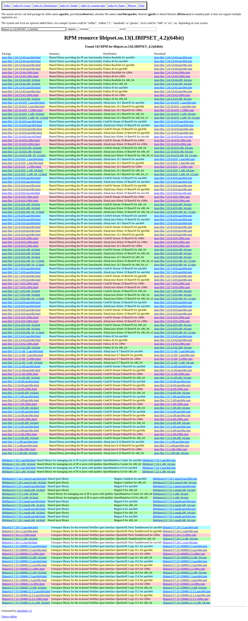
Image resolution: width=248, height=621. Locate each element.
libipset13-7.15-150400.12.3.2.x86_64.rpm (186, 602)
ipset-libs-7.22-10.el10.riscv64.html (21, 136)
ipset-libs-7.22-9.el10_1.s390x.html (21, 166)
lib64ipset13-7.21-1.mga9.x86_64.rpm (174, 490)
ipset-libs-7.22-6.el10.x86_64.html (21, 325)
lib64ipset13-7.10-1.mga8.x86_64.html (23, 520)
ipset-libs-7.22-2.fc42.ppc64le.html (21, 340)
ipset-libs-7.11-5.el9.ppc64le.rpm (172, 430)
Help (142, 5)
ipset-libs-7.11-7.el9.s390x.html (19, 404)
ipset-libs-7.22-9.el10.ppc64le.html (21, 185)
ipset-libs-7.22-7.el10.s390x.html (20, 283)
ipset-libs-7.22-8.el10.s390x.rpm (172, 238)
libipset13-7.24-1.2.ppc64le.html (20, 531)
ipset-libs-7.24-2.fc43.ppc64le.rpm (173, 91)
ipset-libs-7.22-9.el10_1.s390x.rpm (173, 166)
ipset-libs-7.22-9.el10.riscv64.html (21, 193)
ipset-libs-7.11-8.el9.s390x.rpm (171, 389)
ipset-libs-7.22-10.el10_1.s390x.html (22, 110)
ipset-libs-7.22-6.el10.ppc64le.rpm (173, 309)
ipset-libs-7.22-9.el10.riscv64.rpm (172, 193)
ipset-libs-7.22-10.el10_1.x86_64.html (23, 114)
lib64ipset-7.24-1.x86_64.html (18, 464)
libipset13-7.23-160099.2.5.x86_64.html (24, 557)
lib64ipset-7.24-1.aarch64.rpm (159, 460)
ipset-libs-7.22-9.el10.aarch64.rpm (173, 178)
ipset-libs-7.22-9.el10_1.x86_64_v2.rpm (176, 174)
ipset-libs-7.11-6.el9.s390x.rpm (171, 419)
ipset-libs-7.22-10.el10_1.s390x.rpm (174, 110)
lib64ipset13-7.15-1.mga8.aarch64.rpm (174, 508)
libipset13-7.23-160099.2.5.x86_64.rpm (185, 557)
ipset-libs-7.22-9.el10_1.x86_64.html (22, 170)
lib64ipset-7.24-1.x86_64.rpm (158, 464)
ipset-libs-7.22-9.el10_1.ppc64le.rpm (174, 163)
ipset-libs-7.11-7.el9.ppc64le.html (20, 400)
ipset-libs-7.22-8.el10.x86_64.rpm (173, 249)
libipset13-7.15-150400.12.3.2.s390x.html (25, 599)
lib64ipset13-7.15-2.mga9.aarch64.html (23, 501)
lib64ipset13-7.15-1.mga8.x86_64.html (23, 512)
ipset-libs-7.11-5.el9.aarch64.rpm (172, 426)
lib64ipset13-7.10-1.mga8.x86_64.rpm (174, 520)
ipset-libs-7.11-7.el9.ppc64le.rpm (172, 400)
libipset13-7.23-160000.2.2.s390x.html (23, 568)
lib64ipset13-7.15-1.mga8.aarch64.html (23, 508)
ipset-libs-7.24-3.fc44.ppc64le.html (21, 65)
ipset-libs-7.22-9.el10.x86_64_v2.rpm (175, 211)
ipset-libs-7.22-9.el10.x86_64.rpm (173, 204)
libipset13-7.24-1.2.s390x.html (19, 534)
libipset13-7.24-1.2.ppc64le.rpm (180, 531)
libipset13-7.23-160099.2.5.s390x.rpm (184, 553)
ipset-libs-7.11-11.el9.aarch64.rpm (173, 366)
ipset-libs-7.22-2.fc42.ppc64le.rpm (173, 340)
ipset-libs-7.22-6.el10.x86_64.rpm (173, 325)
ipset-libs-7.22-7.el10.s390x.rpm (172, 283)
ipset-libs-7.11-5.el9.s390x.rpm (171, 434)
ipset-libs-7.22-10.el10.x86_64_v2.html (23, 155)
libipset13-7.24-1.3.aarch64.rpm (180, 527)
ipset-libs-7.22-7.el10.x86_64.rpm (173, 291)
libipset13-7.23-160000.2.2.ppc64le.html (24, 565)
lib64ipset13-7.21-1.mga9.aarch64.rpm (174, 486)
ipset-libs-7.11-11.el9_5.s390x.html (21, 358)
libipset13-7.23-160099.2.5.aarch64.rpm (185, 546)
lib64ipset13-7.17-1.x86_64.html (20, 493)
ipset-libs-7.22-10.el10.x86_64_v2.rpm (175, 155)
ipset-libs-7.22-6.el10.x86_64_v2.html (23, 332)
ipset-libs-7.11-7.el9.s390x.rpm (171, 404)
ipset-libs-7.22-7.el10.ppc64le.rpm (173, 276)
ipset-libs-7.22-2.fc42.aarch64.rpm (173, 336)
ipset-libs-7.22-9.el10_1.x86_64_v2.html (24, 174)
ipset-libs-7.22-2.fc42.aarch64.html (21, 336)
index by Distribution (45, 5)
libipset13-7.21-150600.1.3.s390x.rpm (184, 583)
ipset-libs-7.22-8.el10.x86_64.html (21, 249)
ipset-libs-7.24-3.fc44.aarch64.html (21, 57)
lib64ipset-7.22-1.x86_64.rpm (158, 471)
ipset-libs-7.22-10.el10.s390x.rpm (172, 140)
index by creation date (93, 5)
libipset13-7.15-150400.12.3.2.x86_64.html (26, 602)
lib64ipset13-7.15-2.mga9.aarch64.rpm (174, 501)
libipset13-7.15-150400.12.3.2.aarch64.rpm (187, 591)
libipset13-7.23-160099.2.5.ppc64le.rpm (185, 550)
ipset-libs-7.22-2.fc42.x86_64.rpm (173, 347)
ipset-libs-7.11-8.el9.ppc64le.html (20, 385)
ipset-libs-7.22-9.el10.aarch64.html (21, 178)
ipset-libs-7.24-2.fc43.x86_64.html (21, 98)
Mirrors (132, 5)
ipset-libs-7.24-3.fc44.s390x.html (20, 72)
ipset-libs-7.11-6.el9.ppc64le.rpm (172, 415)
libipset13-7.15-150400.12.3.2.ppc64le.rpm (187, 595)
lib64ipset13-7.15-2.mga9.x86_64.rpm (174, 505)
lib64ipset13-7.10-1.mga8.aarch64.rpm (174, 516)
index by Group (21, 5)
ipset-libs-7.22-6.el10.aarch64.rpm (173, 302)
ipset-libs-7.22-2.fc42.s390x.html (20, 343)
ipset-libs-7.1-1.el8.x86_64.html (19, 453)
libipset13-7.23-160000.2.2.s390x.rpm (184, 568)
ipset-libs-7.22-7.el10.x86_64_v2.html (23, 298)
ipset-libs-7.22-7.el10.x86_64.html (21, 291)
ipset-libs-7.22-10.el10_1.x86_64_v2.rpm (177, 117)
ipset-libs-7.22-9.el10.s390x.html (20, 196)
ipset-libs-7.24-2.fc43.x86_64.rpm (173, 98)
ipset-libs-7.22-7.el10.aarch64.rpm (173, 268)
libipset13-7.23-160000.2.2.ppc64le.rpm (185, 565)
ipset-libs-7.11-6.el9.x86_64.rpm (172, 422)
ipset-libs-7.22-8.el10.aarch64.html (21, 215)
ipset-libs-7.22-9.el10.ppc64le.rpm (173, 185)
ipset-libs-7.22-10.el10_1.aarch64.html (23, 102)
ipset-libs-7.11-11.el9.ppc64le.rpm (173, 370)
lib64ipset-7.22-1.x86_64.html (18, 471)
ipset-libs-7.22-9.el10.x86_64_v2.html (23, 211)
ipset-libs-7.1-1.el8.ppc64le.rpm (171, 445)
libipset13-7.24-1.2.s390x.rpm (179, 534)
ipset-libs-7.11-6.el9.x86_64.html (20, 422)
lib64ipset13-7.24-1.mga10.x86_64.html (24, 482)
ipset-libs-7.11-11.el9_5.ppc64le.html (22, 355)
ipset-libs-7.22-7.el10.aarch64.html (21, 268)
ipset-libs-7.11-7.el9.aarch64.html (20, 396)
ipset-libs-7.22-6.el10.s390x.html (20, 317)
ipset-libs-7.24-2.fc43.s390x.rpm (172, 95)
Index (7, 5)
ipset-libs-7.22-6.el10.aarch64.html (21, 302)
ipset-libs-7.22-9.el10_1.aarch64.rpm (174, 159)
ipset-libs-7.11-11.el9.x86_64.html (21, 377)
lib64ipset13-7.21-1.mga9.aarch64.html (23, 486)
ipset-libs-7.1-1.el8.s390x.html (19, 449)
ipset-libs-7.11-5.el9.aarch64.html (20, 426)
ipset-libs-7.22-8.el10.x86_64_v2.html (23, 260)
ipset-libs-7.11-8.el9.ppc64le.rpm (172, 385)
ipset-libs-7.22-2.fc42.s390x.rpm (172, 343)
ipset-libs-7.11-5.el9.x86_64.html (20, 438)
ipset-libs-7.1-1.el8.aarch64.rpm (171, 441)
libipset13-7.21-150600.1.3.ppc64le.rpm (185, 580)
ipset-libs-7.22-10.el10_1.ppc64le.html (23, 106)
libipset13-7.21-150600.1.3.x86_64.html (24, 587)
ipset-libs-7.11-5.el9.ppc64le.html (20, 430)
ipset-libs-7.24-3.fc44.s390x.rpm (172, 72)
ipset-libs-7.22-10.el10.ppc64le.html (22, 129)
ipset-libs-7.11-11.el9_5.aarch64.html (22, 351)
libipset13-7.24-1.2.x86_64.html (19, 538)
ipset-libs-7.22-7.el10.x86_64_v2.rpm (175, 298)
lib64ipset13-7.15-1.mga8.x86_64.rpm (174, 512)
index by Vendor (69, 5)
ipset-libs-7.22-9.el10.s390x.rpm (172, 196)
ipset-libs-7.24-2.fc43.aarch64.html (21, 87)
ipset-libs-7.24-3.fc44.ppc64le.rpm (173, 65)
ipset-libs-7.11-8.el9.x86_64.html (20, 392)
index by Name (116, 5)
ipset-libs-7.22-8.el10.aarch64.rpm (173, 215)
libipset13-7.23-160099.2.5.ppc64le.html (24, 550)
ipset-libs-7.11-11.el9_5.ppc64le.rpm (174, 355)
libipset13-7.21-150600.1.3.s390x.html (23, 583)
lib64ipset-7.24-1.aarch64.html (19, 460)
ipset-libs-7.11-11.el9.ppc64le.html (21, 370)
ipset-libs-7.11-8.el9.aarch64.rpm (172, 381)
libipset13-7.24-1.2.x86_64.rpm (180, 538)
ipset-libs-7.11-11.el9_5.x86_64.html (22, 362)
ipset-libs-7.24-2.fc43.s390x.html (20, 95)
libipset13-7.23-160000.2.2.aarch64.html (24, 561)
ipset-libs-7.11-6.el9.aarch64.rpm (172, 411)
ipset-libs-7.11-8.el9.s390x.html (19, 389)
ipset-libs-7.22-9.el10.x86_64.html (21, 204)
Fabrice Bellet (9, 616)
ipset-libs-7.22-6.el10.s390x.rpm (172, 317)
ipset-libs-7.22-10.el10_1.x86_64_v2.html (25, 117)
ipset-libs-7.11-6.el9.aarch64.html (20, 411)
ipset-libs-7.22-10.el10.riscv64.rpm (173, 136)
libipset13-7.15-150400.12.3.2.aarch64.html (26, 591)
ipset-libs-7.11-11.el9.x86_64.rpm (172, 377)
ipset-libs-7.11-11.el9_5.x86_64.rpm (174, 362)
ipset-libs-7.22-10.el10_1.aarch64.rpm (175, 102)
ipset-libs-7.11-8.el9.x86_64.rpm (172, 392)
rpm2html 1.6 (24, 610)
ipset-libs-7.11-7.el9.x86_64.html (20, 407)
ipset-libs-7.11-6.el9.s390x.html (19, 419)
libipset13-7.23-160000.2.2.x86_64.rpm (185, 572)
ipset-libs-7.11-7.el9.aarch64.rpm (172, 396)
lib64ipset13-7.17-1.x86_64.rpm (170, 493)
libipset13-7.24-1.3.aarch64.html (20, 527)
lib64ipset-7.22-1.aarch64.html (19, 467)
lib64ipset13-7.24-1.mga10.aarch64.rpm (175, 478)
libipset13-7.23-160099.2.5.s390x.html (23, 553)
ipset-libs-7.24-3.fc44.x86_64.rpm (173, 80)
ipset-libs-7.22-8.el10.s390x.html (20, 238)
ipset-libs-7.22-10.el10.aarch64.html (22, 121)
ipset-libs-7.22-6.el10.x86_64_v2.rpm (175, 332)
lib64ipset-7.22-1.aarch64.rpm (159, 467)
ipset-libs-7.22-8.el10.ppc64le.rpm (173, 227)
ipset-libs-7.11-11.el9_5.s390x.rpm (173, 358)
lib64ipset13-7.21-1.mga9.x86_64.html (23, 490)
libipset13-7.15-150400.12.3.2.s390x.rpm (186, 599)
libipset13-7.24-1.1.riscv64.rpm (180, 542)
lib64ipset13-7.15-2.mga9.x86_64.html (23, 505)
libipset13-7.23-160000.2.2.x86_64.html (24, 572)
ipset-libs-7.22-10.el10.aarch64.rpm (173, 121)
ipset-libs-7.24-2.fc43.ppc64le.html (21, 91)
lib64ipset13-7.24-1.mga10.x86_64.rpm (175, 482)
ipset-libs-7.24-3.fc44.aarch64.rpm (173, 57)
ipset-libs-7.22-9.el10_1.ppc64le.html (22, 163)
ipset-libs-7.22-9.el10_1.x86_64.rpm (174, 170)
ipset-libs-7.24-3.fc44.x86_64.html (21, 80)
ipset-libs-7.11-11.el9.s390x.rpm (172, 373)
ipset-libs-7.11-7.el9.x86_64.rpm (172, 407)
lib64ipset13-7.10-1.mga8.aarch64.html (23, 516)
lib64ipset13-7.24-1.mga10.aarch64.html (24, 478)
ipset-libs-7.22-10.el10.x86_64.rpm (173, 147)
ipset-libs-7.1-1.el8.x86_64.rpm (171, 453)
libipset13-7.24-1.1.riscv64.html (19, 542)
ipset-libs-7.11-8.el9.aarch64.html (20, 381)
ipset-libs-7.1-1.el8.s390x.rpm (170, 449)
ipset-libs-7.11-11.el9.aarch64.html (21, 366)
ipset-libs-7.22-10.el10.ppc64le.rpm (173, 129)
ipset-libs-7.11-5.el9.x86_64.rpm (172, 438)
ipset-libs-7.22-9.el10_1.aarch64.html (22, 159)
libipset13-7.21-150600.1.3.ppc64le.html (24, 580)
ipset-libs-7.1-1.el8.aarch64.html (20, 441)
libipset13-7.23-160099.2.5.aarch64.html (24, 546)
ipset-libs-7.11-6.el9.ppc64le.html (20, 415)
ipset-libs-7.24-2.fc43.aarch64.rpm (173, 87)
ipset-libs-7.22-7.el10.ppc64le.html (21, 276)
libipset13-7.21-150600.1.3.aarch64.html (24, 576)
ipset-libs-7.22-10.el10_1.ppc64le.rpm (175, 106)
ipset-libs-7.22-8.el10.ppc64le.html (21, 227)
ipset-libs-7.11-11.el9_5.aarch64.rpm (174, 351)
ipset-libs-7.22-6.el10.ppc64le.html (21, 309)
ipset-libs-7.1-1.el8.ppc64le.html (20, 445)
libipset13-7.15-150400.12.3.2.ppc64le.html (26, 595)
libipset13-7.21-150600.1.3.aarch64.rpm (185, 576)
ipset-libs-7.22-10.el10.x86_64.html (21, 147)
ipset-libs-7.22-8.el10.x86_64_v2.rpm (175, 260)
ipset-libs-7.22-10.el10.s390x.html (21, 140)
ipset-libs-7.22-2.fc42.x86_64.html (21, 347)
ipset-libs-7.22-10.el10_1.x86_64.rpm (175, 114)
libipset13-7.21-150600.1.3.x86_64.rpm (185, 587)
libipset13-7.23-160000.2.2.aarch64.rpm (185, 561)
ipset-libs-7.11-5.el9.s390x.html (19, 434)
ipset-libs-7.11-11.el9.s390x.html (20, 373)
